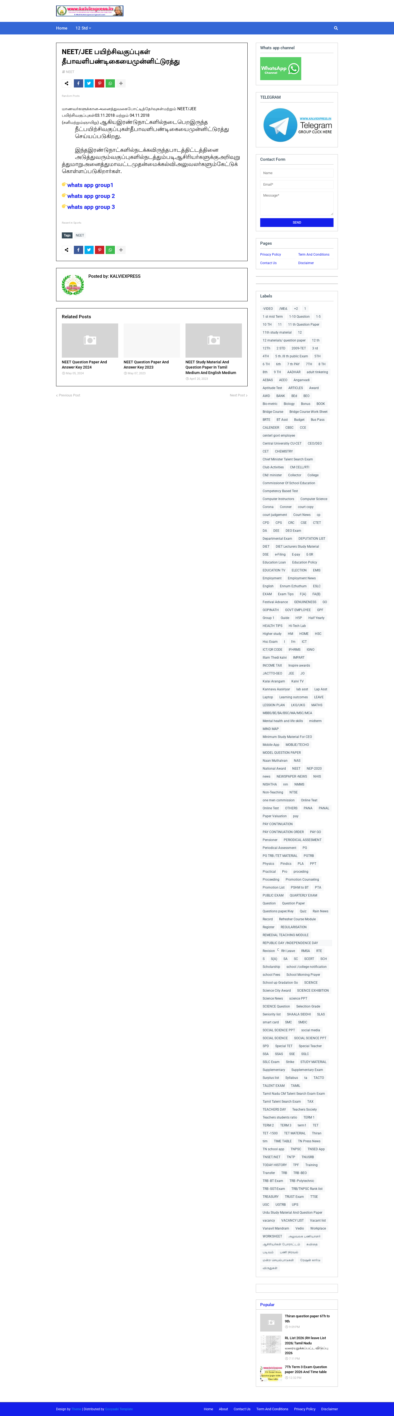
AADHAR (293, 372)
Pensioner (270, 840)
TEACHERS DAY (274, 1109)
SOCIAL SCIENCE (275, 1038)
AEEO (283, 380)
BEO (306, 396)
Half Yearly (316, 618)
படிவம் (268, 1252)
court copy (306, 507)
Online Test (271, 808)
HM (290, 634)
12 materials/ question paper (284, 340)
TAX (310, 1101)
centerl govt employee (279, 435)
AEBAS (268, 380)
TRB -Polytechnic (301, 1181)
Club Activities (273, 467)
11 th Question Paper (303, 324)
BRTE (266, 420)
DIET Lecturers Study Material (297, 546)
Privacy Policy (270, 254)
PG (305, 848)
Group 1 (268, 618)
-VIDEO (268, 309)
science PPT (298, 998)
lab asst (302, 689)
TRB (284, 1173)
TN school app (273, 1149)
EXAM (267, 594)
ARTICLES (295, 388)
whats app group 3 (88, 207)
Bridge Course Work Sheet (308, 412)
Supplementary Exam (307, 1070)
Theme (76, 1409)
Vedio (300, 1228)
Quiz (303, 911)
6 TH (266, 364)
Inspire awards (299, 665)
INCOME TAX (272, 665)
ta (305, 1078)
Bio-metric (270, 404)
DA (265, 531)
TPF (296, 1165)
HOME (304, 634)
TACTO (319, 1078)
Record (268, 919)
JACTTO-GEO (272, 673)
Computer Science (313, 499)
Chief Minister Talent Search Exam (288, 459)
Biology (289, 404)
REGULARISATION (294, 927)
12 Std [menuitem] (82, 28)
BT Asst (282, 420)
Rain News (320, 911)
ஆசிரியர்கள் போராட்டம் (281, 1244)
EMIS (316, 570)
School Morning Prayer (303, 975)
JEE (291, 673)
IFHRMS (294, 650)
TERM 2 (268, 1125)
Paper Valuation (275, 816)
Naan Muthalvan (275, 761)
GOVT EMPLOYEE (298, 610)
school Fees (271, 975)
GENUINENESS (305, 602)
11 (280, 324)
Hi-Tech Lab (297, 626)
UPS (295, 1205)
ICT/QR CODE (272, 650)
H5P (299, 618)
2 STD (281, 348)
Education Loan (274, 562)
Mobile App (271, 745)
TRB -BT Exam (273, 1181)
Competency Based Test (280, 491)
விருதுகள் (270, 1268)
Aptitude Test (272, 388)
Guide (285, 618)
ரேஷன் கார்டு (310, 1260)
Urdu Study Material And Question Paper (292, 1212)
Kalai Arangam (274, 681)
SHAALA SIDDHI (299, 1014)
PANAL (324, 808)
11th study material (277, 332)
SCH (323, 959)
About (223, 1409)
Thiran (316, 1133)
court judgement (275, 515)
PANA (308, 808)
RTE (319, 951)
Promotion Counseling (302, 879)
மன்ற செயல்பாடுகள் (278, 1260)
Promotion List (274, 887)
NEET (70, 72)
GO (325, 602)
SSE (292, 1054)
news (266, 776)
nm (285, 784)
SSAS (279, 1054)
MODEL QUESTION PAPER (282, 753)
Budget (299, 420)
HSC (318, 634)
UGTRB (281, 1205)
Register (268, 927)
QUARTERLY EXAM (303, 895)
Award (314, 388)
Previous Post (69, 395)
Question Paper (293, 903)
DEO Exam (293, 531)
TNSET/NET (271, 1157)
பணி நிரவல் (289, 1252)
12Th (266, 348)
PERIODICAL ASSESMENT (302, 840)
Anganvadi (302, 380)
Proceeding (271, 879)
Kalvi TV (297, 681)
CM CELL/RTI (299, 467)
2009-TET (299, 348)
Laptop (268, 697)
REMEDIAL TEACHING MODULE (286, 935)
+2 (296, 309)
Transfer (269, 1173)
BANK (280, 396)
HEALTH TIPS (272, 626)
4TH (266, 356)
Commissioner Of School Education (289, 483)
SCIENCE (311, 983)
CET (266, 451)
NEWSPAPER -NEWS (292, 776)
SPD (266, 1046)
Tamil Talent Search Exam (282, 1101)
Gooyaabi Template (119, 1409)
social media (310, 1030)
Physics (268, 864)
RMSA (305, 951)
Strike (290, 1062)
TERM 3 (285, 1125)
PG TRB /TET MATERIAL (280, 856)
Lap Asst (320, 689)
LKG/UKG (298, 705)
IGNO (310, 650)
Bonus (305, 404)
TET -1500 (270, 1133)
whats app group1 (88, 185)
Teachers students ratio (280, 1117)
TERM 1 (309, 1117)
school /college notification (306, 967)
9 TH (277, 372)
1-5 (318, 317)
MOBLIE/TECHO (297, 745)
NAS (297, 761)
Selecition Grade (308, 1006)
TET (315, 1125)
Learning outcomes (293, 697)
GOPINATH (271, 610)
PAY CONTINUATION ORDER (283, 832)
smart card (271, 1022)
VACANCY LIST (292, 1220)
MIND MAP (271, 729)
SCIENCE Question (276, 1006)
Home (208, 1409)
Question (269, 903)
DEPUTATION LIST (312, 539)
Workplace (318, 1228)
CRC (291, 523)
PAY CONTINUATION (278, 824)
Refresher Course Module (297, 919)
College (313, 475)
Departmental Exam (277, 539)
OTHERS (291, 808)
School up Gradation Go (280, 983)
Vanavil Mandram (276, 1228)
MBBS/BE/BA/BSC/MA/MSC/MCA (287, 713)
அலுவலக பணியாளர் (304, 1236)
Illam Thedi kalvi (275, 657)
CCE (303, 428)
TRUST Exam (294, 1197)
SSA (266, 1054)
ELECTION (299, 570)
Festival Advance (275, 602)
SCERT (309, 959)
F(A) (303, 594)
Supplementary (274, 1070)
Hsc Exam (270, 642)
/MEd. (283, 309)
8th (265, 372)
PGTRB (309, 856)
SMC (288, 1022)
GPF (320, 610)
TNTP (291, 1157)
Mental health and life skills (283, 721)
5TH (317, 356)
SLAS (321, 1014)
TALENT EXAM (274, 1086)
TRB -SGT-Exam (274, 1189)
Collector (294, 475)
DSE (266, 554)
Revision (269, 951)
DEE (276, 531)
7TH (309, 364)
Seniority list (272, 1014)
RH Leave (288, 951)
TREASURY (271, 1197)
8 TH (322, 364)
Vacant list (318, 1220)
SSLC (305, 1054)
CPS (279, 523)
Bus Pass (318, 420)
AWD (266, 396)
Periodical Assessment (279, 848)
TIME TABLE (283, 1141)
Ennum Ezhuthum (293, 586)
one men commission (279, 800)
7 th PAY (293, 364)
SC (296, 959)
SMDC (302, 1022)
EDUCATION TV (274, 570)
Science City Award (277, 990)
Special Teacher (310, 1046)
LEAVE (319, 697)
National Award (274, 768)
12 (300, 332)
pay (296, 816)
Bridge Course (273, 412)
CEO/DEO (315, 443)
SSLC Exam (271, 1062)
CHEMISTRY (284, 451)
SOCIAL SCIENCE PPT (279, 1030)
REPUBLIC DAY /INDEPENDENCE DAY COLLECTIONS (290, 943)
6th (278, 364)
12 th (316, 340)
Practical (269, 872)
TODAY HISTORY (275, 1165)
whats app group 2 (88, 196)
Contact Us (268, 263)
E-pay (296, 554)
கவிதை (312, 1244)
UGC (266, 1205)
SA (285, 959)
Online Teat (309, 800)
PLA (301, 864)
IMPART (299, 657)
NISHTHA (270, 784)
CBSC (289, 428)
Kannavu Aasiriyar (276, 689)
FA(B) (316, 594)
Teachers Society (304, 1109)
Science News (273, 998)
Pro (284, 872)
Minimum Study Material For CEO (287, 737)
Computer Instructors (278, 499)
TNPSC (296, 1149)
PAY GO (315, 832)
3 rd (315, 348)
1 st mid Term (273, 317)
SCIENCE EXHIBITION (313, 990)
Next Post (237, 395)
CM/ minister (272, 475)
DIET (266, 546)
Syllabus (291, 1078)
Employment (272, 578)
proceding (301, 872)
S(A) (274, 959)
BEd (294, 396)
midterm (315, 721)
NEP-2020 (314, 768)
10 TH (267, 324)
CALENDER (271, 428)
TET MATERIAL (295, 1133)
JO (302, 673)
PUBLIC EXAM (273, 895)
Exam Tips (286, 594)
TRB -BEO (300, 1173)
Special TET (283, 1046)
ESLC (317, 586)
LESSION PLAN (274, 705)
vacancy (269, 1220)
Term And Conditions (313, 254)
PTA (318, 887)
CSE (304, 523)
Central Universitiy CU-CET (282, 443)
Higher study (272, 634)
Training (311, 1165)
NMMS (299, 784)
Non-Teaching (273, 792)
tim (265, 1141)
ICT (304, 642)
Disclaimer (306, 263)
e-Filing (280, 554)
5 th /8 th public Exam (291, 356)
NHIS (317, 776)
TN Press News (309, 1141)
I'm (293, 642)
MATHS (316, 705)
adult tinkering (317, 372)
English (268, 586)
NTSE (293, 792)
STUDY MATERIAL (313, 1062)
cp (318, 515)
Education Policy (304, 562)
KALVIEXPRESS (125, 275)
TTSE (314, 1197)
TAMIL (295, 1086)
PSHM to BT (300, 887)
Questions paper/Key (278, 911)
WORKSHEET (272, 1236)
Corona (268, 507)
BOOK (321, 404)
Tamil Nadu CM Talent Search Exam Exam (294, 1094)
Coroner (286, 507)
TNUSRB (308, 1157)
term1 (302, 1125)
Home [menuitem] (61, 28)
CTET (317, 523)
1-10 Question (299, 317)
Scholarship (271, 967)
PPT (313, 864)
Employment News (302, 578)
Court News (302, 515)
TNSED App (316, 1149)
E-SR (309, 554)
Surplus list (271, 1078)
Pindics (285, 864)
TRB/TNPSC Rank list (307, 1189)
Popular (267, 1304)
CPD (266, 523)
